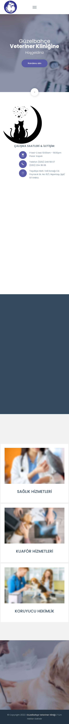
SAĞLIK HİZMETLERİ (34, 491)
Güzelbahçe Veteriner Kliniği (41, 714)
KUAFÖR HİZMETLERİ (34, 551)
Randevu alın (34, 63)
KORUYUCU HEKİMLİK (34, 611)
